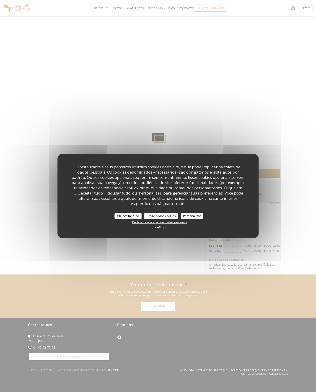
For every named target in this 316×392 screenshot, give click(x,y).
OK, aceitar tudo (128, 216)
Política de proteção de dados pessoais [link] (159, 222)
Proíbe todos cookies (161, 216)
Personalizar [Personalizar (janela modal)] (192, 216)
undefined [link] (159, 227)
